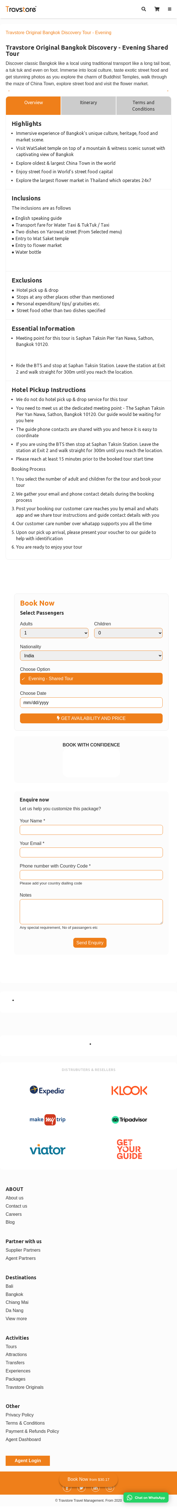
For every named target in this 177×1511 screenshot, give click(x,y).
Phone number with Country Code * (55, 866)
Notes (26, 895)
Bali (9, 1290)
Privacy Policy (20, 1419)
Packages (15, 1383)
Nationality (30, 646)
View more (16, 1323)
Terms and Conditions (143, 105)
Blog (10, 1226)
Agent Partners (21, 1262)
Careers (14, 1218)
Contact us (16, 1210)
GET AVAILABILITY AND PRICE (91, 718)
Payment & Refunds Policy (32, 1435)
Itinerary (88, 102)
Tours (11, 1351)
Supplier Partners (23, 1254)
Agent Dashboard (23, 1444)
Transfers (15, 1367)
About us (14, 1202)
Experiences (18, 1375)
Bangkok (14, 1299)
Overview (33, 102)
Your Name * (32, 820)
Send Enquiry (89, 947)
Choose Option (35, 669)
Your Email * (32, 843)
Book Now (89, 1479)
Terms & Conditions (25, 1427)
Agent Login (28, 1465)
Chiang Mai (17, 1306)
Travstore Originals (25, 1391)
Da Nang (14, 1315)
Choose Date (33, 693)
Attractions (16, 1359)
